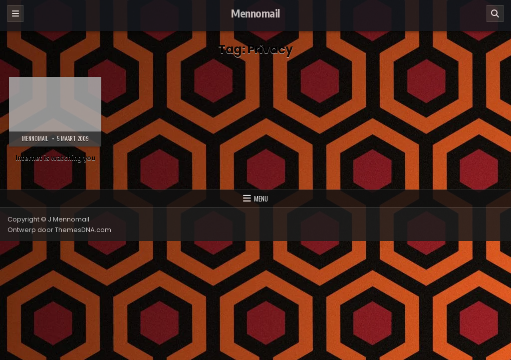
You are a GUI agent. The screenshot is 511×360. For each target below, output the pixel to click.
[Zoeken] (495, 13)
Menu (261, 199)
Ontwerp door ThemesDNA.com (59, 229)
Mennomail (255, 13)
